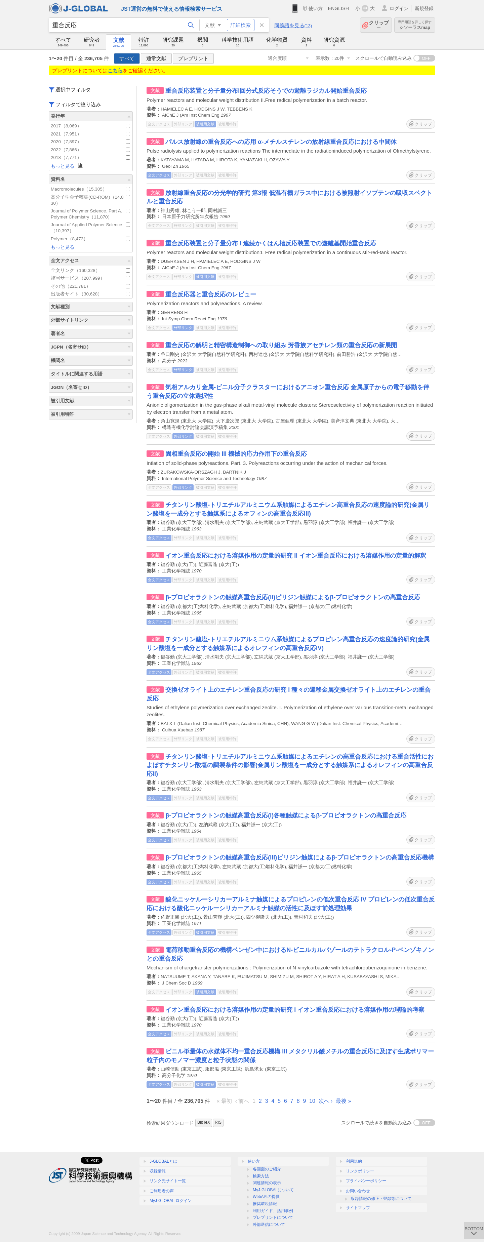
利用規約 (354, 1161)
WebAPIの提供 (266, 1196)
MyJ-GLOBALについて (273, 1190)
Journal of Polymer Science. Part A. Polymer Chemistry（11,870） (90, 213)
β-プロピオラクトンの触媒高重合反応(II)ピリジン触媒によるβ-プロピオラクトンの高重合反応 (292, 597)
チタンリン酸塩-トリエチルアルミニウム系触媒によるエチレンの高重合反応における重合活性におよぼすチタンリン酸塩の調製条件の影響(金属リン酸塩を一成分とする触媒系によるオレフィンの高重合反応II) (290, 765)
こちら (115, 70)
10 (312, 1101)
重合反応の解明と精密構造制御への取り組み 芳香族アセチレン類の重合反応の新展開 (281, 345)
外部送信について (269, 1224)
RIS (218, 1122)
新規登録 (424, 8)
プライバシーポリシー (366, 1180)
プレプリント (193, 58)
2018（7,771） (90, 157)
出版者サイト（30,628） (90, 293)
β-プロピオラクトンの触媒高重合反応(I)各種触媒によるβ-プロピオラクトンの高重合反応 (285, 815)
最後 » (343, 1101)
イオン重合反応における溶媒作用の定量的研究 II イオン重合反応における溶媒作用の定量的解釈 (295, 555)
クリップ (379, 25)
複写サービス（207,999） (90, 278)
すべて (126, 58)
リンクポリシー (360, 1171)
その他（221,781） (90, 286)
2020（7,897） (90, 141)
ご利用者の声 (162, 1191)
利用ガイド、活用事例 (273, 1210)
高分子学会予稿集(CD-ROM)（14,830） (90, 200)
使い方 (316, 8)
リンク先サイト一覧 (168, 1180)
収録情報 (158, 1171)
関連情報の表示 (267, 1182)
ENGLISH (338, 8)
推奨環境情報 (265, 1203)
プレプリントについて (273, 1217)
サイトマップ (358, 1207)
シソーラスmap (415, 25)
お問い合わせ (358, 1191)
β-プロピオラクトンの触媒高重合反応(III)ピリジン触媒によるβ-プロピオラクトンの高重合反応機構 (299, 857)
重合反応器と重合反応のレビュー (210, 294)
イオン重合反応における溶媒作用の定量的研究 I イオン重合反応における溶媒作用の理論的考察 (295, 1009)
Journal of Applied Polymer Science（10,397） (90, 227)
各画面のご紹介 (267, 1169)
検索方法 (261, 1176)
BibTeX (203, 1122)
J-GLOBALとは (163, 1161)
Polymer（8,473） (90, 238)
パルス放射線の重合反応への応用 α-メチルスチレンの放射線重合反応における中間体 (281, 141)
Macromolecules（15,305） (90, 189)
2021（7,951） (90, 133)
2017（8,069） (90, 125)
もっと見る (67, 166)
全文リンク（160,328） (90, 270)
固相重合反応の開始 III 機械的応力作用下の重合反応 (236, 453)
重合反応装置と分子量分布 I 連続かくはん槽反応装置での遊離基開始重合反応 (270, 243)
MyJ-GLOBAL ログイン (171, 1200)
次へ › (326, 1101)
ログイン (399, 8)
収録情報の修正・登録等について (381, 1198)
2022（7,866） (90, 149)
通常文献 (156, 58)
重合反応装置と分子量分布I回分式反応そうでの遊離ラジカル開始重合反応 (266, 90)
